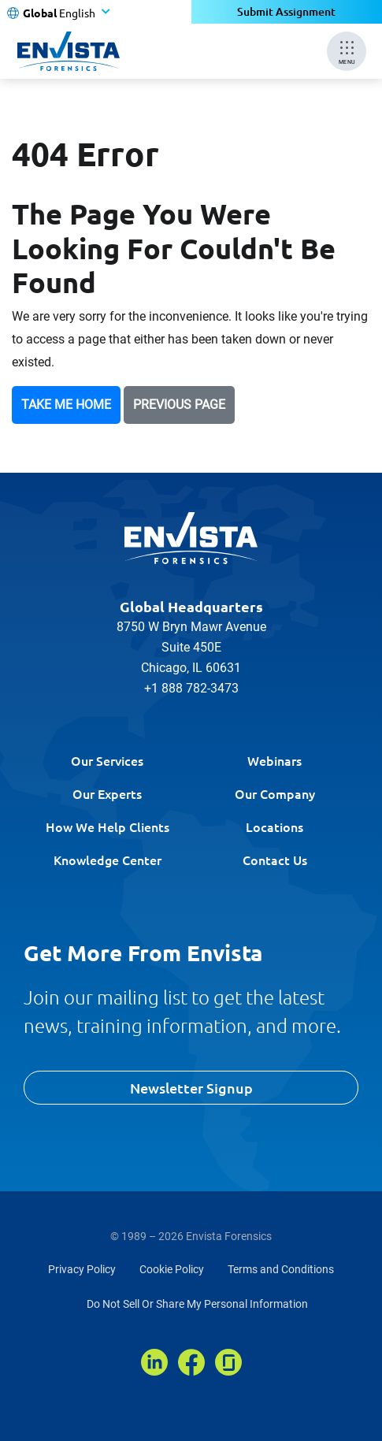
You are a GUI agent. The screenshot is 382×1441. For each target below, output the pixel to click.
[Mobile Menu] (346, 51)
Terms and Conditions (281, 1269)
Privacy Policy (82, 1269)
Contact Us (275, 859)
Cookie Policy (171, 1269)
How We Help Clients (107, 826)
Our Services (107, 760)
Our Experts (107, 793)
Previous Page (179, 404)
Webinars (274, 760)
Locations (274, 826)
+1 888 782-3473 (191, 688)
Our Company (275, 793)
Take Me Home (66, 404)
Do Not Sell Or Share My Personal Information (197, 1304)
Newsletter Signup (191, 1088)
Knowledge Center (107, 859)
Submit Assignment (286, 11)
